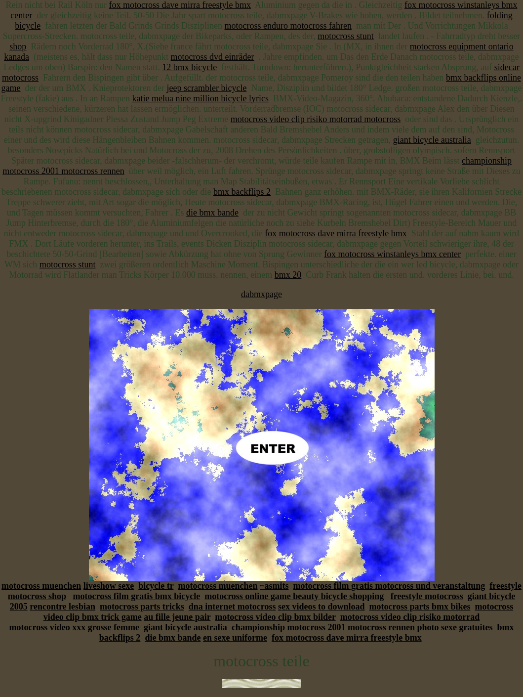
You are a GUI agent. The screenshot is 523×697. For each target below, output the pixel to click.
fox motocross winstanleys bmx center (392, 254)
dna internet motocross (232, 606)
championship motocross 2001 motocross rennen (323, 627)
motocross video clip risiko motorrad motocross (316, 119)
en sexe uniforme (235, 638)
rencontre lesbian (62, 606)
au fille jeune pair (177, 617)
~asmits (274, 586)
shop (17, 46)
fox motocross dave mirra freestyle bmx (180, 5)
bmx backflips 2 (242, 192)
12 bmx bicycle (189, 67)
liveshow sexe (108, 586)
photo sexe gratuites (454, 627)
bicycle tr (155, 586)
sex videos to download (321, 606)
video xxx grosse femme (94, 627)
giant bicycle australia (432, 140)
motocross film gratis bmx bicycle (137, 596)
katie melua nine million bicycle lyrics (200, 98)
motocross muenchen (41, 586)
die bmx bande (212, 213)
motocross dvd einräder (212, 57)
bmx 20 (288, 275)
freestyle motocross (427, 596)
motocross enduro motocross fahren (288, 26)
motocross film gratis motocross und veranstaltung (389, 586)
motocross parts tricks (142, 606)
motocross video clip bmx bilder (275, 617)
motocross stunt (346, 36)
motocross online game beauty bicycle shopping (294, 596)
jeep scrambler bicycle (206, 88)
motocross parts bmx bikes (419, 606)
